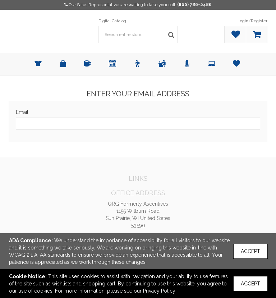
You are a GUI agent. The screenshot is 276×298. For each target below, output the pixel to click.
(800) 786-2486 (194, 4)
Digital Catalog (112, 20)
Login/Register (252, 20)
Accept (250, 251)
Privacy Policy (159, 291)
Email (22, 112)
